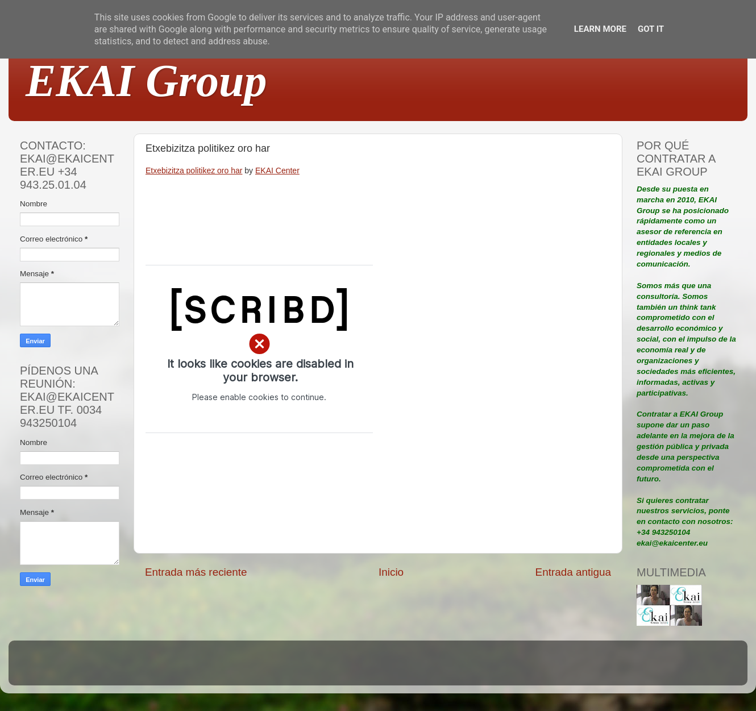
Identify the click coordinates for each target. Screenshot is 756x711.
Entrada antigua (573, 572)
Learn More (600, 29)
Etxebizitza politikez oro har (194, 170)
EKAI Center (277, 170)
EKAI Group (146, 81)
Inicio (391, 572)
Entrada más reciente (196, 572)
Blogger (452, 668)
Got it (651, 29)
